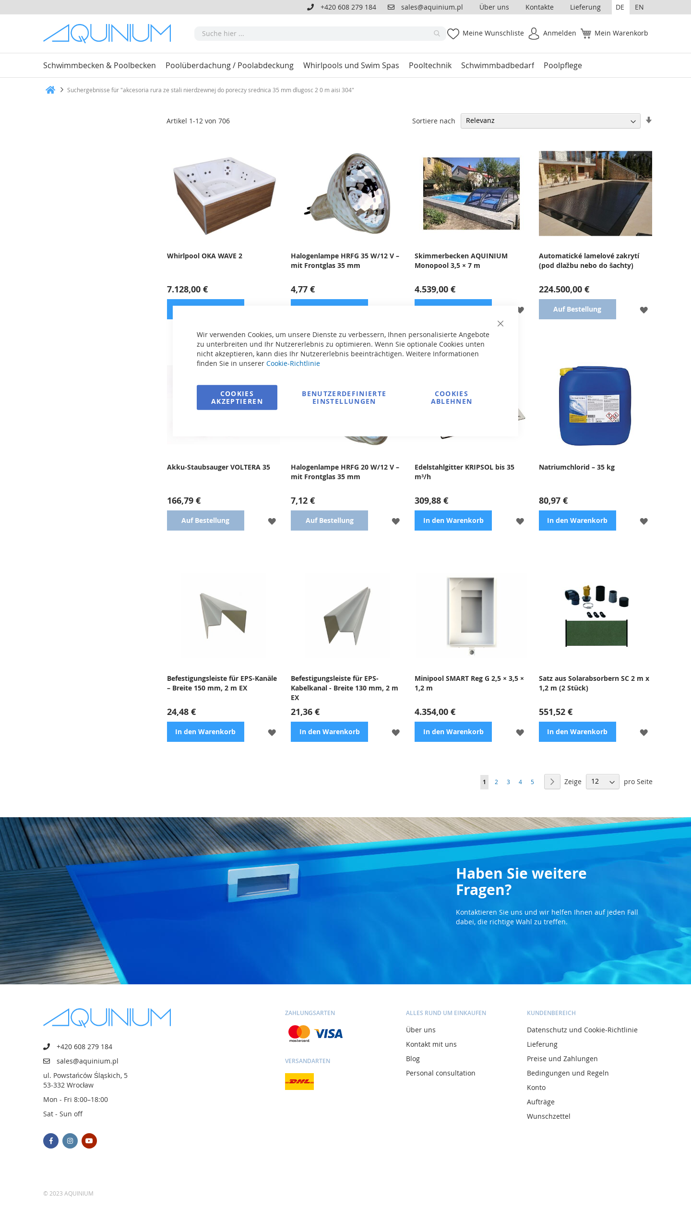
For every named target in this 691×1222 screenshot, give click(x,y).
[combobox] (320, 33)
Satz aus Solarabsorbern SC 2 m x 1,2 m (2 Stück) (594, 683)
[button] (621, 7)
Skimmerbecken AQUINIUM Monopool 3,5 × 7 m (461, 260)
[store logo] (110, 33)
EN (639, 7)
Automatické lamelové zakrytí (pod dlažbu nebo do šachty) (589, 260)
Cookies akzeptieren (237, 396)
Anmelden (559, 32)
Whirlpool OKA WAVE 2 (204, 255)
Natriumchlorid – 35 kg (577, 467)
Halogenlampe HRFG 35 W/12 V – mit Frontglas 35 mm (345, 260)
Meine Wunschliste (493, 32)
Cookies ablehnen (452, 396)
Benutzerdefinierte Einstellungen (344, 396)
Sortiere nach (433, 120)
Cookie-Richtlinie (293, 362)
